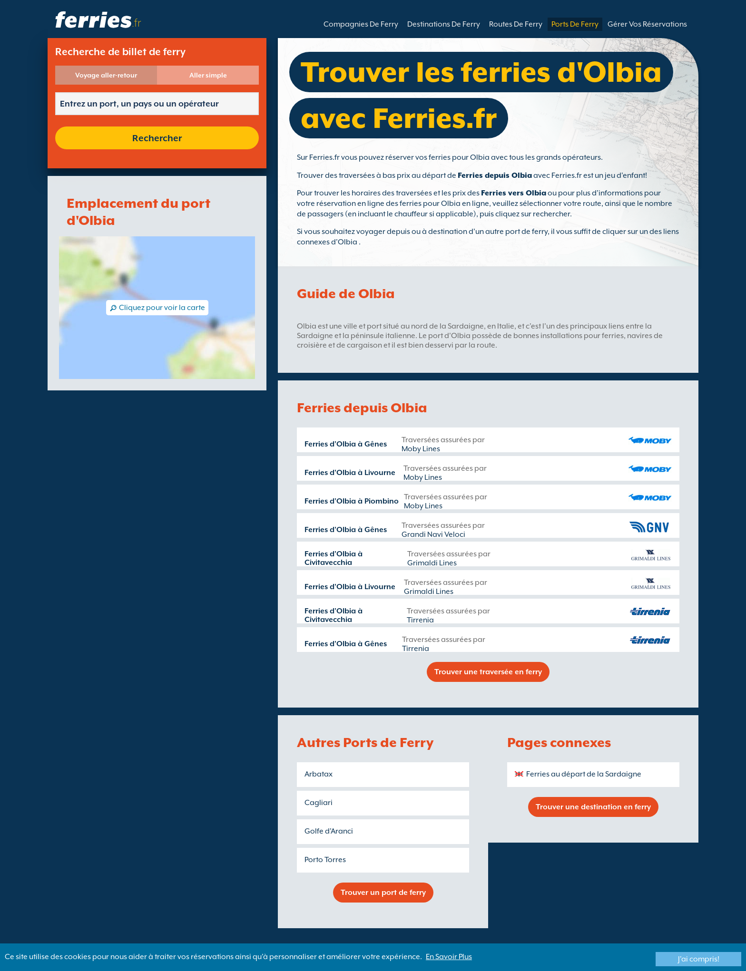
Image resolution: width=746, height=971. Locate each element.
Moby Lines (421, 449)
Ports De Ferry (575, 24)
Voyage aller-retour (106, 75)
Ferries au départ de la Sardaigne (583, 774)
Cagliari (318, 802)
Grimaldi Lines (432, 563)
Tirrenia (420, 620)
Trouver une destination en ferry (593, 807)
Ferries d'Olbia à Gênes (345, 444)
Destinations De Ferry (443, 24)
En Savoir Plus (449, 956)
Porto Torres (325, 859)
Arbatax (318, 774)
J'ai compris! (698, 959)
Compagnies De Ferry (361, 24)
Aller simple (208, 75)
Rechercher (157, 138)
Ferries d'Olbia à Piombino (351, 501)
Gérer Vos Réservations (647, 24)
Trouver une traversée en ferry (488, 672)
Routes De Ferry (515, 24)
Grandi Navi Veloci (433, 534)
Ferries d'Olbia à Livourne (349, 472)
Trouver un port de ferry (383, 892)
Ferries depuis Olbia (495, 175)
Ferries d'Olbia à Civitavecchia (333, 558)
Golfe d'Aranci (328, 831)
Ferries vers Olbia (513, 193)
